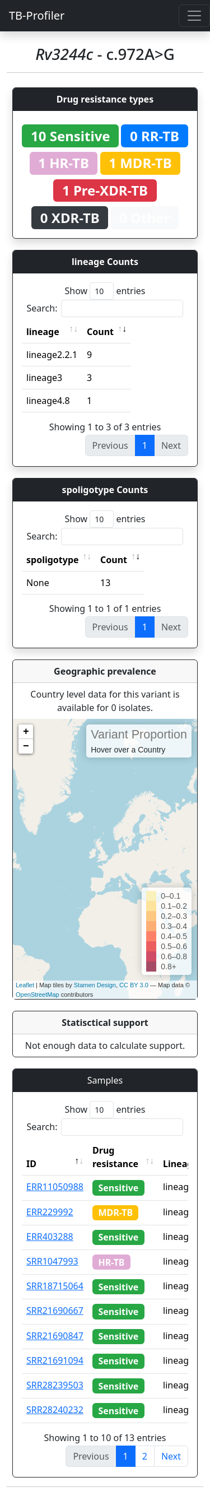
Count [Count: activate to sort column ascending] (100, 332)
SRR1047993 (52, 1261)
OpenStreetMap (37, 994)
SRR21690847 (54, 1336)
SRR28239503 (54, 1385)
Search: (105, 308)
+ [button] (26, 731)
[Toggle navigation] (194, 15)
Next (171, 1456)
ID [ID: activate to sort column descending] (31, 1164)
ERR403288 (49, 1236)
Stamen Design (95, 985)
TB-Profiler (36, 15)
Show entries (104, 291)
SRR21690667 (54, 1310)
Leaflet (25, 985)
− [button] (26, 746)
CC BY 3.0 (133, 985)
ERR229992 (49, 1212)
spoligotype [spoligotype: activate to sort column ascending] (52, 560)
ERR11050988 (54, 1187)
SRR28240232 (54, 1410)
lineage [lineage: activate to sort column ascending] (42, 332)
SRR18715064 (54, 1286)
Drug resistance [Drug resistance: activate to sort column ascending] (115, 1157)
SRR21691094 (54, 1360)
